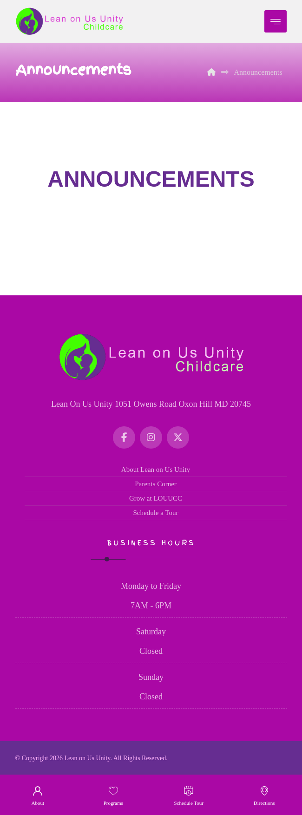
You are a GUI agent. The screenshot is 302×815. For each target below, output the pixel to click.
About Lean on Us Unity (155, 469)
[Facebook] (124, 437)
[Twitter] (178, 437)
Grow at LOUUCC (155, 498)
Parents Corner (156, 484)
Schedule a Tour (155, 512)
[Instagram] (151, 437)
